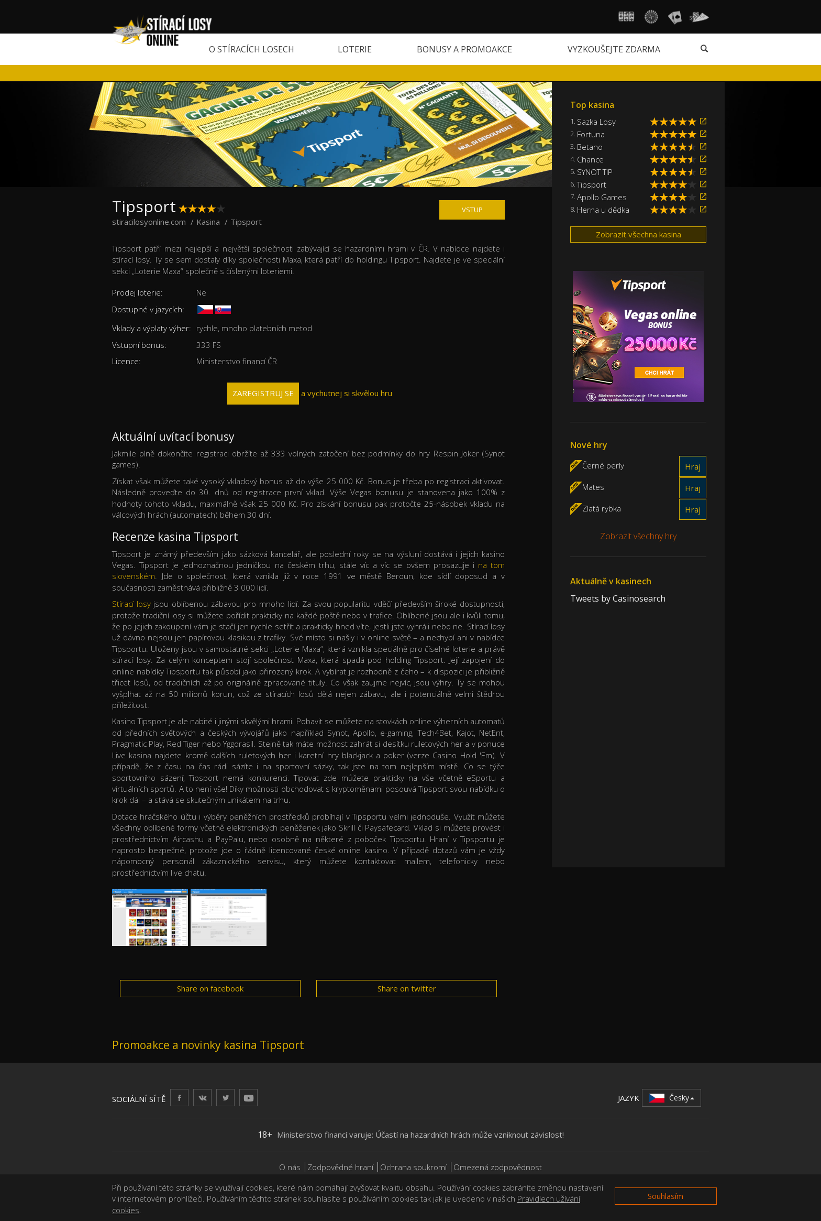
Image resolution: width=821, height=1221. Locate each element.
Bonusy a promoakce (464, 49)
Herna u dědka (603, 209)
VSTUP (472, 209)
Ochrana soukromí (413, 1167)
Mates (593, 486)
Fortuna (591, 134)
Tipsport (591, 184)
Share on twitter (407, 988)
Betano (590, 146)
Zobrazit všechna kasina (638, 234)
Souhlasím (665, 1196)
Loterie (355, 49)
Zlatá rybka (601, 508)
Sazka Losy (596, 121)
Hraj (693, 466)
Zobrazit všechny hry (638, 536)
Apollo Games (602, 197)
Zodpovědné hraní (340, 1167)
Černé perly (603, 465)
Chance (590, 159)
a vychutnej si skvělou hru (309, 393)
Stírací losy (131, 603)
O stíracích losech (251, 49)
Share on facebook (210, 988)
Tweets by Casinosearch (617, 598)
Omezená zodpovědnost (497, 1167)
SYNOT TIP (595, 172)
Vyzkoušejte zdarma (614, 49)
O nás (290, 1167)
